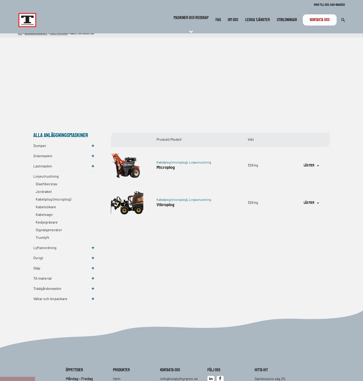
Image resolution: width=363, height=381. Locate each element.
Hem (116, 379)
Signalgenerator (49, 230)
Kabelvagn (44, 215)
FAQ (218, 20)
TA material (42, 278)
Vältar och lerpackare (50, 299)
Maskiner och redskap (191, 18)
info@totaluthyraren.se (179, 379)
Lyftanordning (44, 248)
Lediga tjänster (257, 20)
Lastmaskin (42, 166)
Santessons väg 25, (270, 379)
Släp (36, 268)
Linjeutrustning (46, 176)
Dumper (39, 146)
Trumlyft (42, 238)
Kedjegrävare (47, 222)
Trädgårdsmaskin (47, 289)
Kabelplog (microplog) (53, 199)
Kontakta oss (320, 20)
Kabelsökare (46, 207)
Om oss (233, 20)
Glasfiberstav (46, 184)
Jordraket (44, 192)
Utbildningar (287, 20)
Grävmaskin (42, 156)
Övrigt (38, 258)
